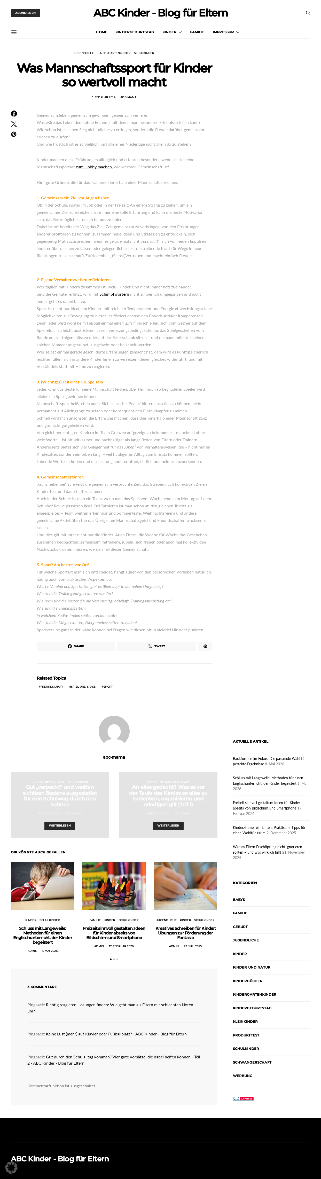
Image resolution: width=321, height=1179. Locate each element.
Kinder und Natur (252, 967)
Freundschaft (52, 686)
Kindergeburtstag (134, 32)
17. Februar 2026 (121, 946)
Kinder (169, 32)
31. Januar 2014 (49, 813)
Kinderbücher (248, 981)
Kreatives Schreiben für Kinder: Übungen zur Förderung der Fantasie (185, 933)
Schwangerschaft (174, 782)
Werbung (243, 1076)
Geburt (240, 927)
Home (101, 32)
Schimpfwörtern (114, 294)
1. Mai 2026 (50, 951)
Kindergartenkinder (114, 53)
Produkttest (246, 1035)
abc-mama (128, 97)
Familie (197, 32)
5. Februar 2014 (158, 813)
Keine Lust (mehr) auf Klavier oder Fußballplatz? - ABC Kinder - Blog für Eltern (116, 1033)
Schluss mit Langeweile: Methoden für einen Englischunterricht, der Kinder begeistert (42, 935)
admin (32, 951)
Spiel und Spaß (83, 686)
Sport (108, 686)
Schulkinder (144, 53)
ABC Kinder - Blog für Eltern (160, 13)
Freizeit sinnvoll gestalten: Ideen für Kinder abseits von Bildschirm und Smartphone (114, 933)
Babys (151, 782)
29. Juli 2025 (193, 946)
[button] (110, 959)
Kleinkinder (245, 1021)
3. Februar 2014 (103, 97)
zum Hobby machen (94, 166)
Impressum (223, 32)
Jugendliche (84, 53)
